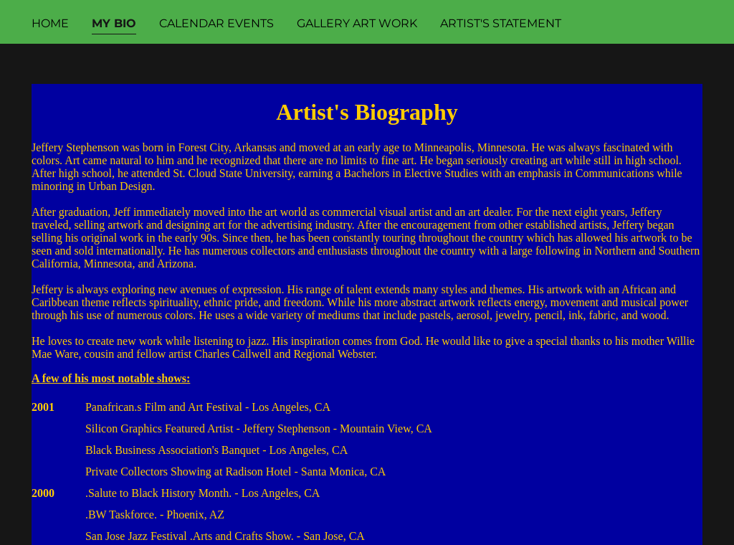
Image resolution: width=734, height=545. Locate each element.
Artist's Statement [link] (500, 23)
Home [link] (50, 23)
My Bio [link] (114, 23)
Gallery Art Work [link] (357, 23)
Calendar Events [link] (216, 23)
